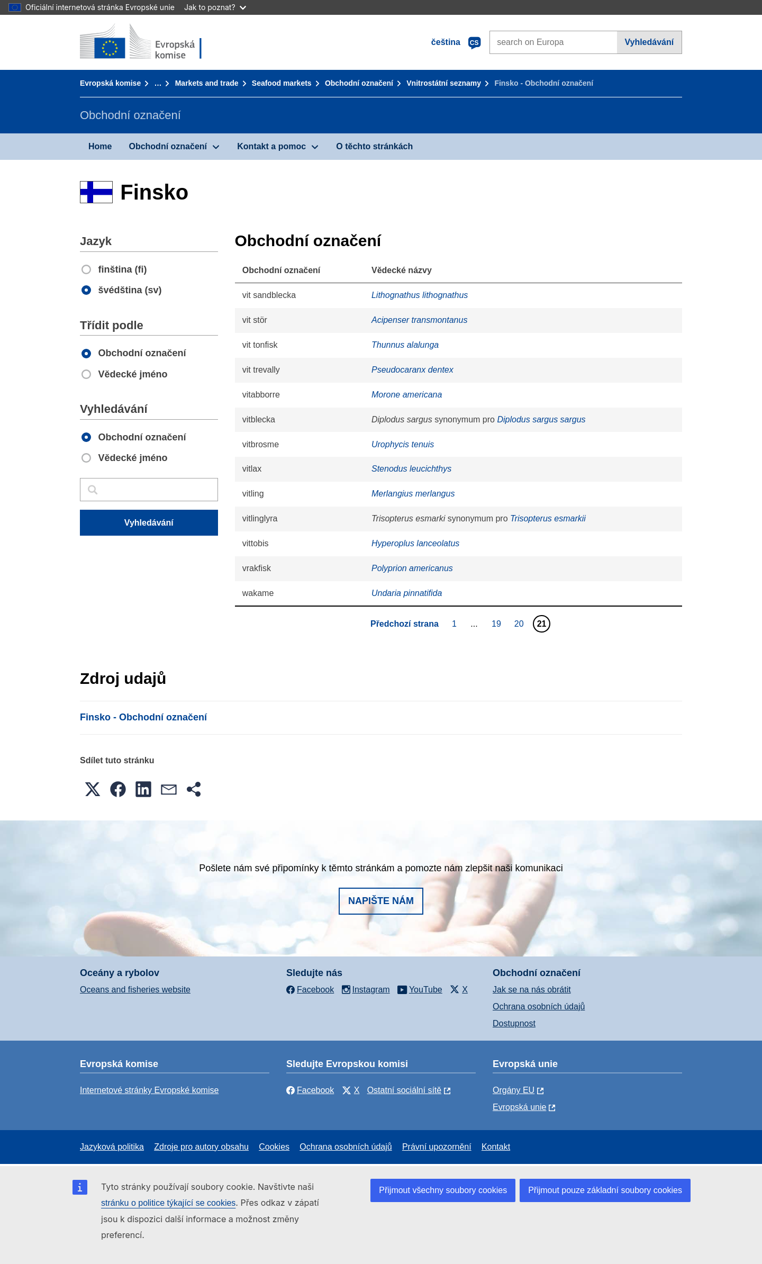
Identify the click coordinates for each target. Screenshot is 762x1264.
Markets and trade (207, 83)
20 (520, 623)
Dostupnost (514, 1023)
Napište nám (381, 901)
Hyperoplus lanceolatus (415, 543)
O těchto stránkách (374, 146)
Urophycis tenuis (402, 444)
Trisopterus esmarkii (548, 518)
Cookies (274, 1146)
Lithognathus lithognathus (419, 295)
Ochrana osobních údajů (539, 1006)
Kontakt (496, 1146)
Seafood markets (282, 83)
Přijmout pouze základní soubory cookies (605, 1190)
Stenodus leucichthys (411, 468)
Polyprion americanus (412, 568)
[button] (92, 789)
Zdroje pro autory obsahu (201, 1146)
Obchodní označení (359, 83)
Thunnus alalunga (405, 344)
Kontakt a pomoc (271, 146)
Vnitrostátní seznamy (443, 83)
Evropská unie (519, 1107)
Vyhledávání (649, 42)
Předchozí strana (404, 623)
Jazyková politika (112, 1146)
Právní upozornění (436, 1146)
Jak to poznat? (215, 7)
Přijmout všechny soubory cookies (443, 1190)
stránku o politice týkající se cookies (168, 1202)
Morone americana (406, 394)
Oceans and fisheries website (135, 989)
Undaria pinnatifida (406, 593)
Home (100, 146)
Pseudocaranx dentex (412, 369)
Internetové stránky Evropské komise (149, 1090)
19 (498, 623)
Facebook (310, 1090)
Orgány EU (513, 1090)
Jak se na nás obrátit (532, 989)
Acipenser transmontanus (419, 319)
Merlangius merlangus (413, 493)
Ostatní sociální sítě (404, 1090)
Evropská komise (110, 83)
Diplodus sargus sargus (541, 419)
